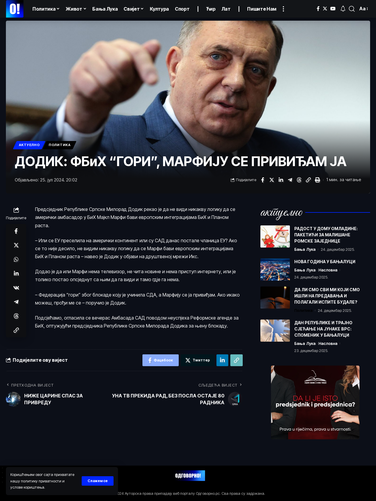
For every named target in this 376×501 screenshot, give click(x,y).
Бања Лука (305, 249)
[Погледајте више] (283, 9)
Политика (60, 145)
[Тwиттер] (325, 9)
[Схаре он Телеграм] (290, 180)
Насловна (327, 270)
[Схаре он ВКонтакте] (16, 288)
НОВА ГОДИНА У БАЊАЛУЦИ (324, 261)
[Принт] (317, 180)
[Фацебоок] (318, 9)
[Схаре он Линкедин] (281, 180)
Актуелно (29, 145)
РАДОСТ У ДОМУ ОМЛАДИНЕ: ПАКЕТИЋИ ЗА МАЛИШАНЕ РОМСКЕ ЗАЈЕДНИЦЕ (326, 234)
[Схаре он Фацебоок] (262, 180)
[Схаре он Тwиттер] (271, 180)
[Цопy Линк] (308, 180)
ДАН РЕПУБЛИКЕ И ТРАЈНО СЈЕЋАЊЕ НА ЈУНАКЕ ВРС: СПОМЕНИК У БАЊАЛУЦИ (323, 329)
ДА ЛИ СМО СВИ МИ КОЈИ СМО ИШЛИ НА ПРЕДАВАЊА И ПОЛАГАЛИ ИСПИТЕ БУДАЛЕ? (327, 295)
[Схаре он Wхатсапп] (16, 259)
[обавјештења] (343, 9)
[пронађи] (352, 9)
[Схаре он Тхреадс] (299, 180)
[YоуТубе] (333, 9)
